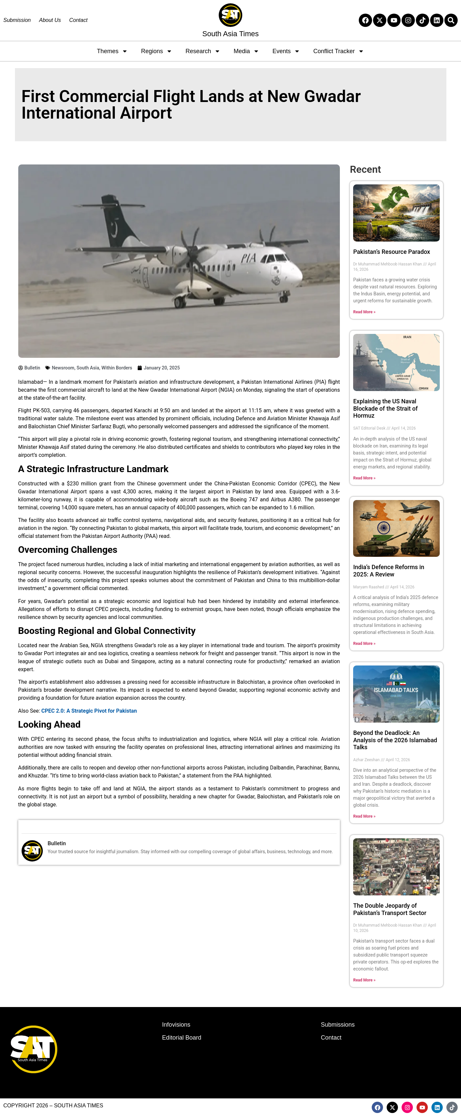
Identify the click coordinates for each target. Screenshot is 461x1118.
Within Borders (117, 367)
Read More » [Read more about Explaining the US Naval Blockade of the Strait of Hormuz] (364, 478)
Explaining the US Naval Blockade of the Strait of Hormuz (385, 408)
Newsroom (63, 367)
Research (203, 51)
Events (286, 51)
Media (246, 51)
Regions (156, 51)
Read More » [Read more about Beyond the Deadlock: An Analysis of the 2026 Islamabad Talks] (364, 816)
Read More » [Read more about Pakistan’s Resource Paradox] (364, 312)
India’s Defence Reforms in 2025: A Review (388, 570)
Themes (112, 51)
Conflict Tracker (338, 51)
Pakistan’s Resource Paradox (391, 251)
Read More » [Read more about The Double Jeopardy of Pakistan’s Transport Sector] (364, 980)
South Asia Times (230, 34)
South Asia (88, 367)
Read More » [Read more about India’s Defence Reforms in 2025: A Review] (364, 643)
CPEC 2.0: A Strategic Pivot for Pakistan (89, 711)
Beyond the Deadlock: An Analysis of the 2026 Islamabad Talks (395, 740)
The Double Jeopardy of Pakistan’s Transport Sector (389, 909)
